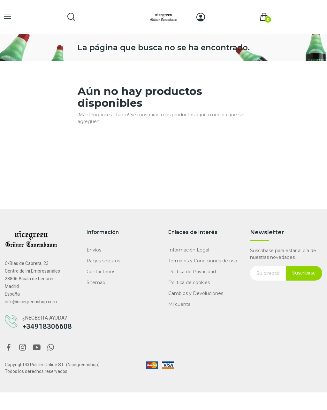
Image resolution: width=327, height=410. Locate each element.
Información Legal (188, 250)
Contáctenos (101, 272)
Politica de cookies (189, 282)
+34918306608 (47, 326)
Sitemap (96, 282)
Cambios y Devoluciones (195, 293)
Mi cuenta (179, 304)
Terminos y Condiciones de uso (202, 261)
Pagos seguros (103, 261)
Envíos (94, 250)
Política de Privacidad (192, 272)
